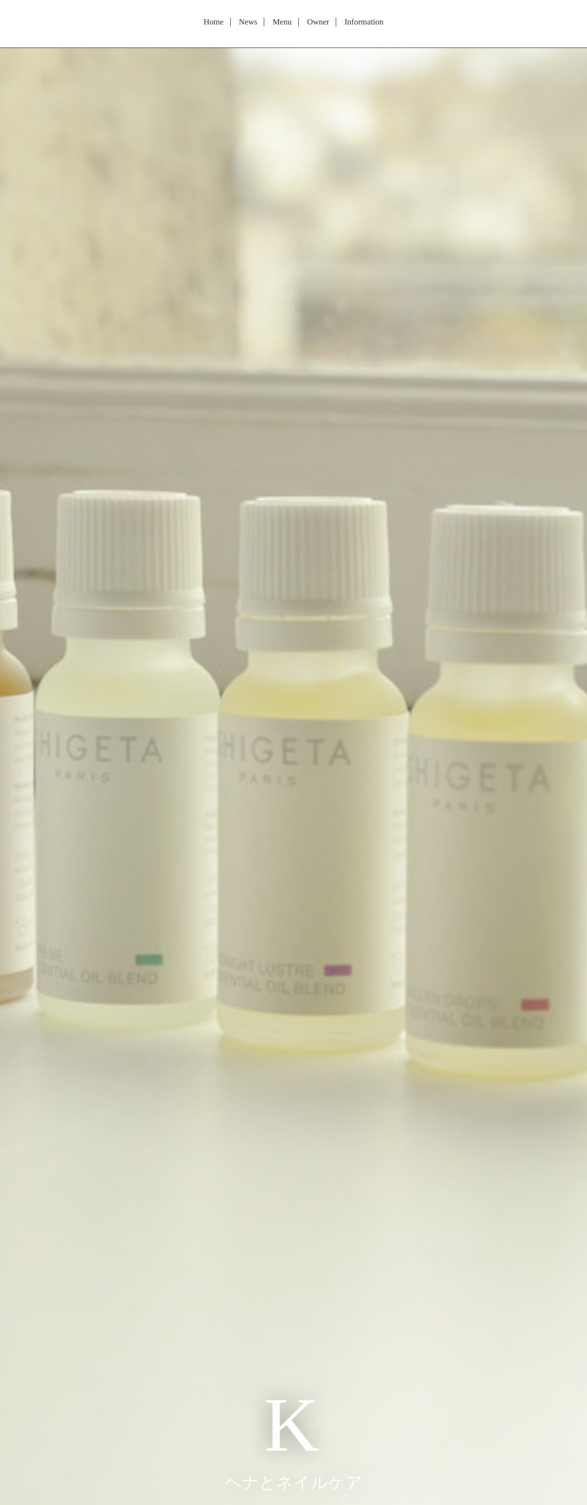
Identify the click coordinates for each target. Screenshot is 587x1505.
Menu (282, 22)
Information (363, 22)
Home (213, 22)
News (248, 22)
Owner (318, 22)
